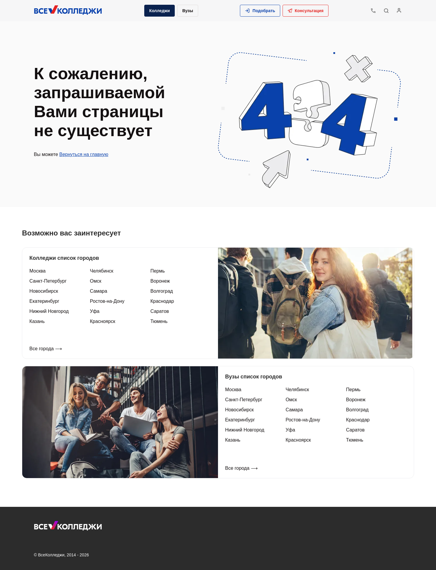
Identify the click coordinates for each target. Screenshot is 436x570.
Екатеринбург (46, 300)
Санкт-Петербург (49, 280)
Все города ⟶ (47, 348)
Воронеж (161, 280)
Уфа (95, 310)
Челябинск (102, 270)
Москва (39, 270)
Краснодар (163, 300)
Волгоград (162, 290)
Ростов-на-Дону (108, 300)
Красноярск (103, 321)
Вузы (188, 10)
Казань (38, 321)
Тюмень (159, 321)
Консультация (305, 10)
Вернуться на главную (85, 154)
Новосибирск (45, 290)
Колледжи (160, 10)
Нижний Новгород (50, 310)
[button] (259, 11)
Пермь (158, 270)
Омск (96, 280)
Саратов (160, 310)
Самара (99, 290)
